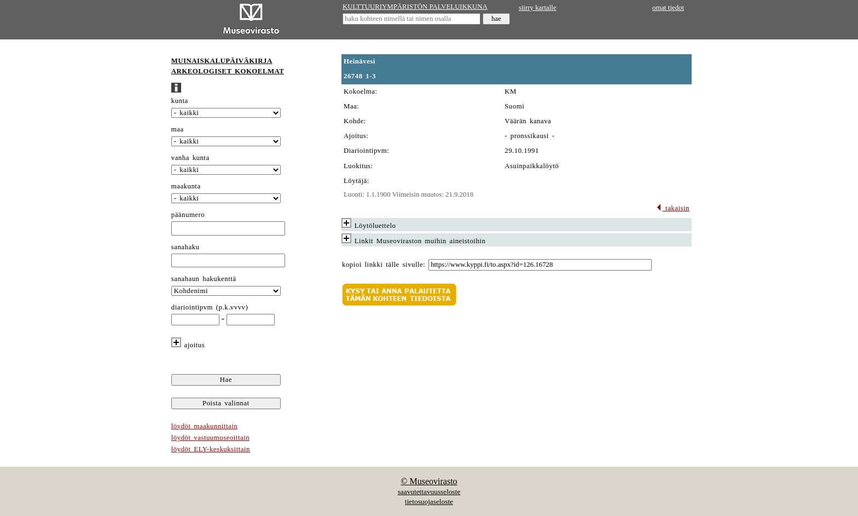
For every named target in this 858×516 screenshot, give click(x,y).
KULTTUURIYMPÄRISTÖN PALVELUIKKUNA (415, 6)
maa (177, 129)
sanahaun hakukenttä (203, 279)
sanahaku (185, 247)
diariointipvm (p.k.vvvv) (209, 307)
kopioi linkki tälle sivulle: (383, 264)
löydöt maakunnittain (204, 426)
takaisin (672, 208)
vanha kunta (190, 158)
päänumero (188, 215)
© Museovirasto (429, 481)
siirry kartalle (537, 8)
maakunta (186, 186)
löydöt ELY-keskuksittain (210, 449)
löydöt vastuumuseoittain (210, 438)
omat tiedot (668, 8)
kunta (179, 101)
